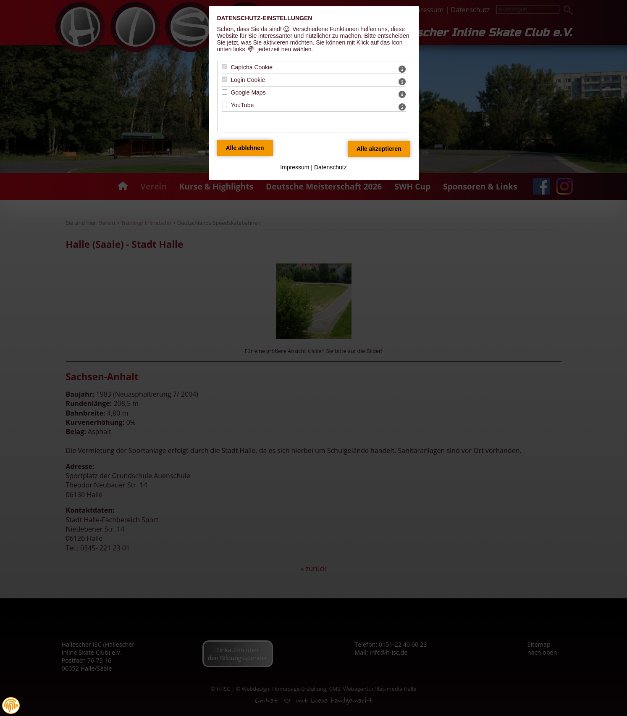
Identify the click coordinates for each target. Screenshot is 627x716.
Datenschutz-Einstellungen (264, 18)
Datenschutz (330, 167)
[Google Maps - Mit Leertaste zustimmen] (224, 92)
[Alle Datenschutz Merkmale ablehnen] (245, 148)
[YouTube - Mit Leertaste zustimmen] (224, 104)
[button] (11, 705)
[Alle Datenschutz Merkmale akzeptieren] (379, 149)
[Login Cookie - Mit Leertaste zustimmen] (224, 79)
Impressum (294, 167)
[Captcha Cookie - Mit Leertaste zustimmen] (224, 66)
